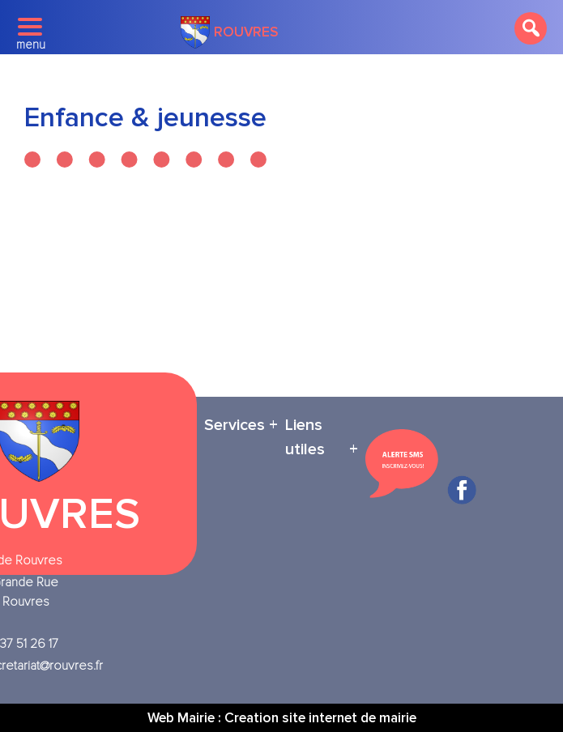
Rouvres (230, 32)
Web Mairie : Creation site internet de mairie (281, 717)
